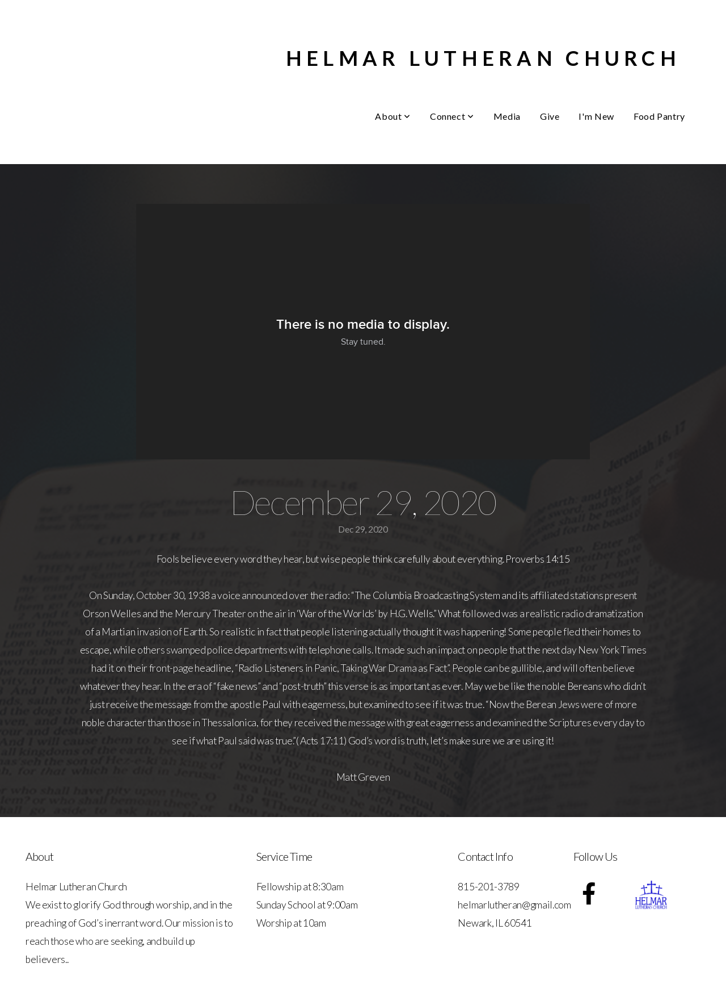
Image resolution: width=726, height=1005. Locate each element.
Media (507, 116)
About (392, 116)
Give (550, 116)
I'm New (596, 116)
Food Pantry (659, 116)
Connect (452, 116)
